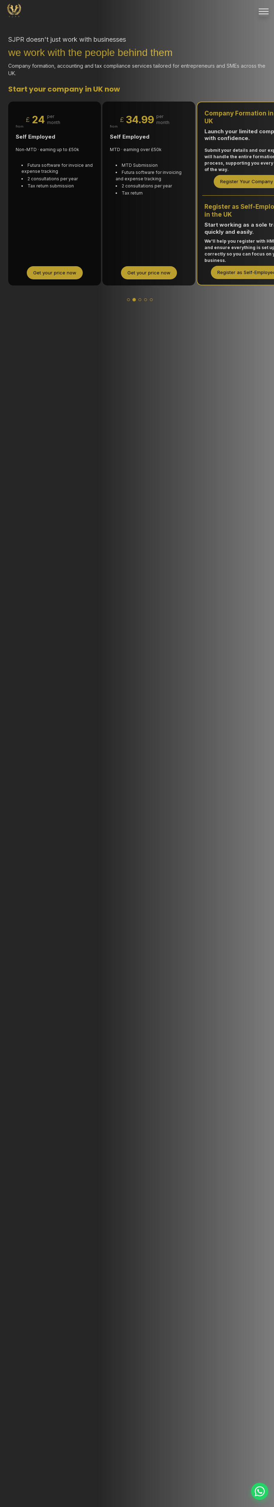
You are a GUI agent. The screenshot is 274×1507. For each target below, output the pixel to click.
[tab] (128, 299)
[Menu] (264, 11)
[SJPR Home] (14, 11)
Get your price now (54, 272)
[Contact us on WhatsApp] (259, 1491)
